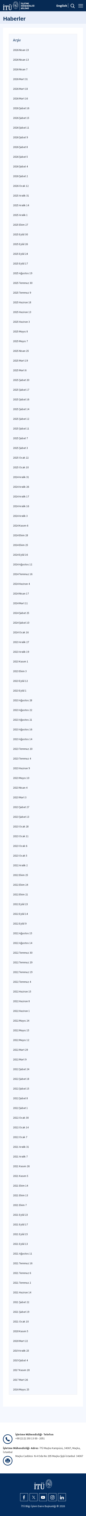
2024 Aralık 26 (21, 486)
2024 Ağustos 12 (22, 564)
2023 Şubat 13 (21, 817)
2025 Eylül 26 (20, 244)
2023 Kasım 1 (20, 661)
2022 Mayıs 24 (21, 1020)
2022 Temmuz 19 (22, 972)
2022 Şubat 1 (20, 1108)
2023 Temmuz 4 (22, 758)
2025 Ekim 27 (20, 224)
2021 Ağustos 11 (22, 1253)
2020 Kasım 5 (20, 1331)
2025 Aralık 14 (21, 205)
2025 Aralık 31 (21, 195)
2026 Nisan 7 (20, 69)
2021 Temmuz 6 (22, 1273)
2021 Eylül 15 (20, 1234)
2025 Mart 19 (20, 360)
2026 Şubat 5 (20, 156)
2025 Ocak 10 (21, 467)
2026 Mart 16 (20, 98)
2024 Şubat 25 (21, 613)
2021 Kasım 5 (20, 1176)
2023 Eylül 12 (20, 681)
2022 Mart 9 (19, 1059)
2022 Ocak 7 (20, 1137)
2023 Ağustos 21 (22, 719)
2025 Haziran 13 (22, 312)
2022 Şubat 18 (21, 1079)
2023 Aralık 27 (21, 642)
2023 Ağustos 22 (22, 710)
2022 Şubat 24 (21, 1069)
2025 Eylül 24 (20, 254)
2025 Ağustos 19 (22, 273)
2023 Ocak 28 (21, 826)
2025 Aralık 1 (20, 215)
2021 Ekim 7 (20, 1205)
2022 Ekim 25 (20, 875)
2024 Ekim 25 (20, 545)
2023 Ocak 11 (21, 836)
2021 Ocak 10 (21, 1321)
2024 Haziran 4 (21, 584)
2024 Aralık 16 (21, 506)
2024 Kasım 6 (20, 525)
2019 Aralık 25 (21, 1350)
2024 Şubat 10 (21, 622)
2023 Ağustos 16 (22, 729)
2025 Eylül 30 (20, 234)
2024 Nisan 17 (21, 593)
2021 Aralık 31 (21, 1147)
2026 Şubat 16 (21, 108)
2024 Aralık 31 (21, 477)
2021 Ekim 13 (20, 1195)
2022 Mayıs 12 (21, 1040)
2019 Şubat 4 (20, 1360)
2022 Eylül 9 (19, 923)
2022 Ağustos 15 (22, 933)
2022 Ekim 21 (20, 894)
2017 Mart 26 (20, 1379)
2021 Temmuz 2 (22, 1282)
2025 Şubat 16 (21, 399)
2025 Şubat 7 (20, 438)
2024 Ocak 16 (21, 632)
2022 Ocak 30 (21, 1117)
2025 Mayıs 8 (20, 331)
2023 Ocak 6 (20, 846)
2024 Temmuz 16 (22, 574)
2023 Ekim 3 (20, 671)
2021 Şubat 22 (21, 1302)
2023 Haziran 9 (21, 768)
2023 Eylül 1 (19, 690)
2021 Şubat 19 (21, 1312)
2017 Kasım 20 (21, 1370)
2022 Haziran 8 (21, 1001)
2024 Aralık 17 (21, 496)
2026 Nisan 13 (21, 59)
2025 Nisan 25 (21, 351)
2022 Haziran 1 (21, 1011)
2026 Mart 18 (20, 89)
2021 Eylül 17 (20, 1224)
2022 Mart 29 (20, 1049)
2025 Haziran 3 (21, 321)
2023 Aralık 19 (21, 652)
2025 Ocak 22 (21, 457)
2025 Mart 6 (19, 370)
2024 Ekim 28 (20, 535)
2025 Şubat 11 (21, 428)
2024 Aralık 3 (20, 516)
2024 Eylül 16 (20, 554)
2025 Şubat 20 (21, 380)
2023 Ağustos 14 (22, 739)
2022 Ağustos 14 (22, 943)
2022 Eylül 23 (20, 904)
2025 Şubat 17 (21, 389)
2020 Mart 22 (20, 1341)
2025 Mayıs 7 (20, 341)
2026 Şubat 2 (20, 176)
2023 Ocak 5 (20, 855)
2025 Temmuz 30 (22, 283)
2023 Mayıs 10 (21, 778)
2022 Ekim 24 (20, 884)
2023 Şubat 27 (21, 807)
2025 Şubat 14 (21, 409)
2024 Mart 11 (20, 603)
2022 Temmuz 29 (22, 962)
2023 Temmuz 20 (22, 749)
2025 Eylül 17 (20, 263)
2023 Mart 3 (19, 797)
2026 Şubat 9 (20, 137)
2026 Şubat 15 (21, 118)
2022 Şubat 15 (21, 1088)
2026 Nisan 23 (21, 50)
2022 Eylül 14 (20, 914)
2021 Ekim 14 (20, 1185)
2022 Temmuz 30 (22, 952)
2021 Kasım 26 (21, 1166)
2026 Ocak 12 (21, 186)
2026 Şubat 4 (20, 166)
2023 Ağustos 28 (22, 700)
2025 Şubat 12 (21, 419)
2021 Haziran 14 (22, 1292)
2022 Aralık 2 (20, 865)
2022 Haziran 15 (22, 991)
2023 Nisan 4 (20, 787)
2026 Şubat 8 (20, 147)
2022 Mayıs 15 (21, 1030)
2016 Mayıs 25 (21, 1389)
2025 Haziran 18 (22, 302)
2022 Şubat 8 (20, 1098)
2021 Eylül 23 (20, 1214)
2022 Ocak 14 (21, 1127)
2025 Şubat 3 (20, 448)
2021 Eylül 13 (20, 1244)
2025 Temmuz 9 (22, 292)
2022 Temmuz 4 (22, 982)
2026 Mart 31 (20, 79)
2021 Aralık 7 (20, 1156)
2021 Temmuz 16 (22, 1263)
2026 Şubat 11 (21, 127)
